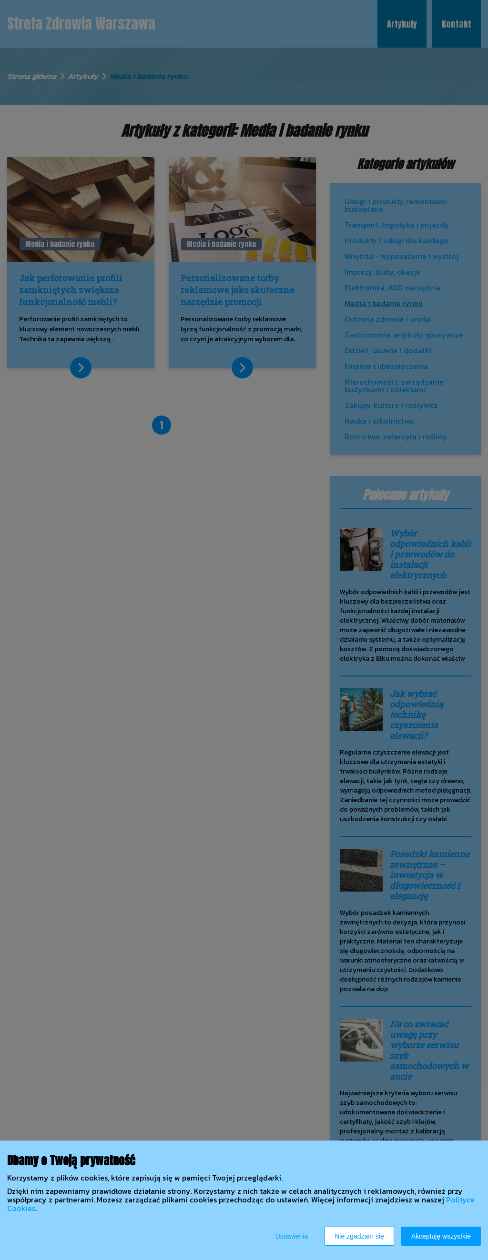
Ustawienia (291, 1236)
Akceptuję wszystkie (441, 1236)
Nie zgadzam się (359, 1236)
